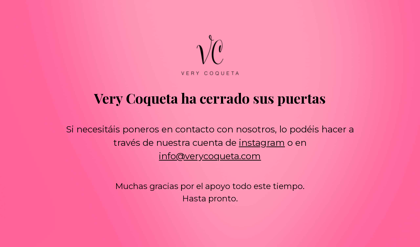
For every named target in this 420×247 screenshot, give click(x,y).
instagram (262, 142)
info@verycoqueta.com (210, 156)
